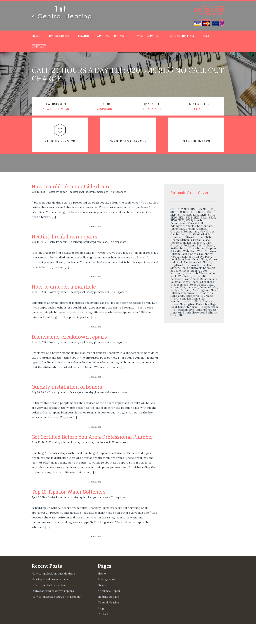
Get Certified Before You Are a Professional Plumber (90, 436)
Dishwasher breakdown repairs (67, 336)
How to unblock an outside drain (69, 186)
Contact (39, 46)
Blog (206, 36)
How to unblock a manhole (62, 286)
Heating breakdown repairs (63, 236)
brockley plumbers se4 (95, 191)
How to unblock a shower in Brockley (57, 595)
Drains (83, 36)
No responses (118, 191)
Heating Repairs (145, 36)
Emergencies (59, 36)
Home (36, 36)
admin (63, 191)
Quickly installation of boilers (66, 386)
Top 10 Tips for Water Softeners (67, 490)
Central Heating (180, 36)
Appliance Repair (110, 36)
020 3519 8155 (208, 10)
